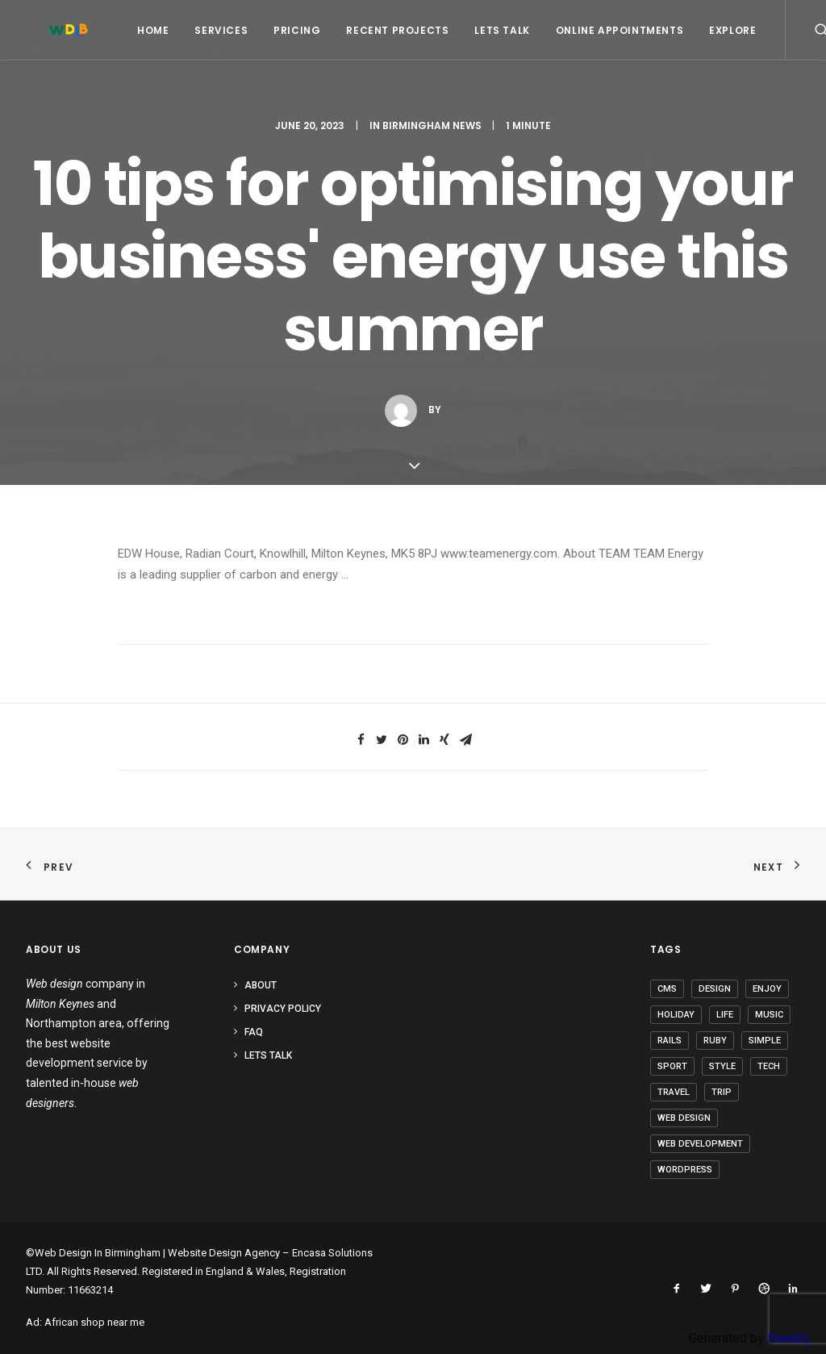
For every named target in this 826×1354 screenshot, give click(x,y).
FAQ (253, 1032)
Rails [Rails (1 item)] (669, 1040)
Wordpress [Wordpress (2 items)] (684, 1169)
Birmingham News (432, 125)
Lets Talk (482, 30)
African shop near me (94, 1322)
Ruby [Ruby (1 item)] (715, 1040)
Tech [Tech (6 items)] (768, 1066)
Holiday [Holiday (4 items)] (676, 1014)
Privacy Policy (282, 1008)
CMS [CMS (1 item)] (667, 989)
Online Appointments (600, 30)
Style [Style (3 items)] (722, 1066)
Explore (713, 30)
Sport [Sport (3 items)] (672, 1066)
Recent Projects (378, 30)
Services (201, 30)
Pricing (277, 30)
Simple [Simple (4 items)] (765, 1040)
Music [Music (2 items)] (769, 1014)
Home (133, 30)
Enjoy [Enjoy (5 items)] (767, 989)
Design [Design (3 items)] (715, 989)
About (260, 985)
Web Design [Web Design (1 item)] (684, 1118)
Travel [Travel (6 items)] (673, 1092)
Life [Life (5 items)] (724, 1014)
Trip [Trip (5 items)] (721, 1092)
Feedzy (788, 1338)
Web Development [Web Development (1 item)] (700, 1144)
